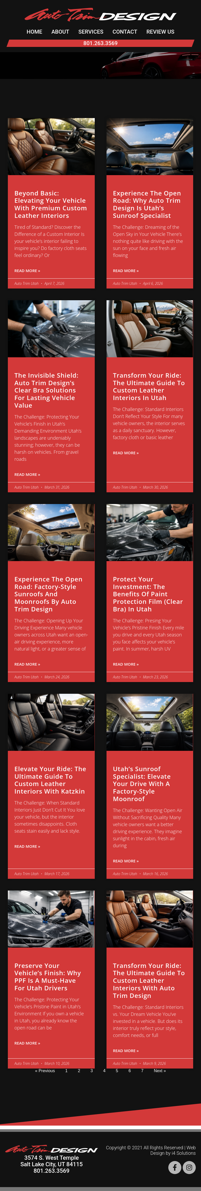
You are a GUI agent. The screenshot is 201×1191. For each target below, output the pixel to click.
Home (34, 32)
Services (91, 32)
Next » (160, 1071)
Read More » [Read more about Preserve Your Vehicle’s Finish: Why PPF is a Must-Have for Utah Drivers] (27, 1043)
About (60, 32)
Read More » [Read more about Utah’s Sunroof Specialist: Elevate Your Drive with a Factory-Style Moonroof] (126, 860)
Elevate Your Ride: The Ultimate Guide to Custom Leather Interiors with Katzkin (50, 779)
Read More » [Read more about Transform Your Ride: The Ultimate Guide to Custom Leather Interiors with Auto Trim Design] (126, 1050)
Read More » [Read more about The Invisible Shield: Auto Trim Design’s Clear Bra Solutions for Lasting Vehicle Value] (27, 474)
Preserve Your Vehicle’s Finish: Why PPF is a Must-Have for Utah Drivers (47, 976)
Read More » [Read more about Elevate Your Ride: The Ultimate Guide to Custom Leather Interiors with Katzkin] (27, 846)
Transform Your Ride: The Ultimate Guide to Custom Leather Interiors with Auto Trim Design (149, 980)
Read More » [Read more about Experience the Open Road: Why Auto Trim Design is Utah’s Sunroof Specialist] (126, 270)
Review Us (161, 32)
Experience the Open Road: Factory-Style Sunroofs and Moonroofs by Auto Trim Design (48, 594)
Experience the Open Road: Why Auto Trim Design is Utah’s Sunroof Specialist (147, 204)
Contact (125, 32)
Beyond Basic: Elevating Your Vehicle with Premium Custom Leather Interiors (50, 204)
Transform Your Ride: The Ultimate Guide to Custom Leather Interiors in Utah (149, 386)
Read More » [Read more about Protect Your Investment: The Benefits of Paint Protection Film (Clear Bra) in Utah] (126, 664)
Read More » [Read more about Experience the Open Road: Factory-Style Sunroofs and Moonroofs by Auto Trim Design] (27, 664)
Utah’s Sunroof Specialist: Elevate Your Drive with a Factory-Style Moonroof (142, 783)
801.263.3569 (100, 43)
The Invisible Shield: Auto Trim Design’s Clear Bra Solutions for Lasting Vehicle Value (46, 390)
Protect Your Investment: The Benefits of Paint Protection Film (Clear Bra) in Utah (148, 594)
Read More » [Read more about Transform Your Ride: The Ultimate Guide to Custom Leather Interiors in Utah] (126, 452)
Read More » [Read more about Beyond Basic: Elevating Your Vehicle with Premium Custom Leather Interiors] (27, 270)
